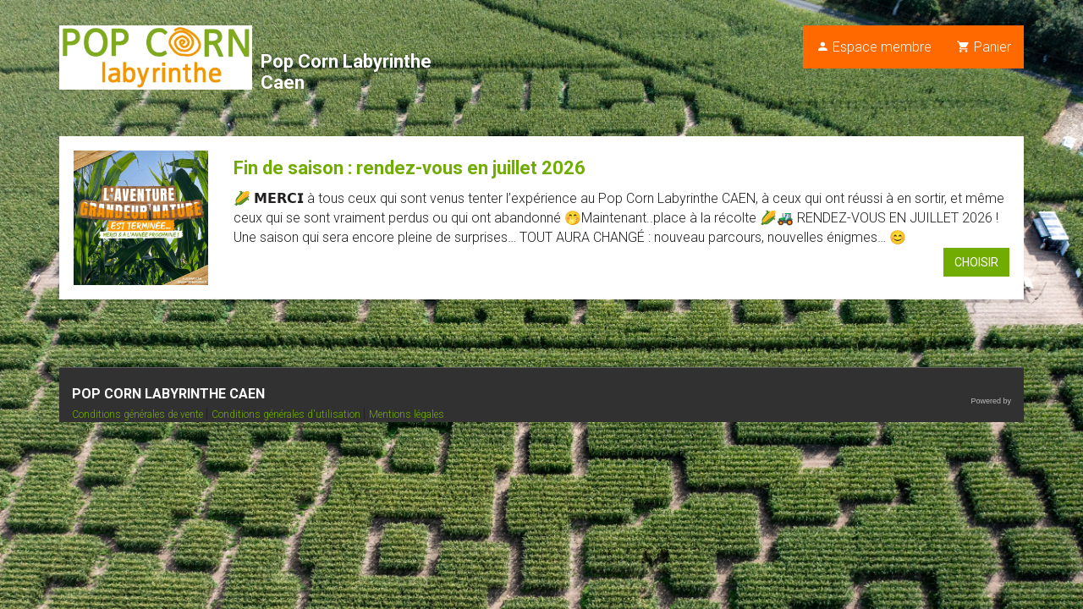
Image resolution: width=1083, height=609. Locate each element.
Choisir (976, 262)
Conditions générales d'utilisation (287, 414)
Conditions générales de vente (139, 414)
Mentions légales (406, 414)
